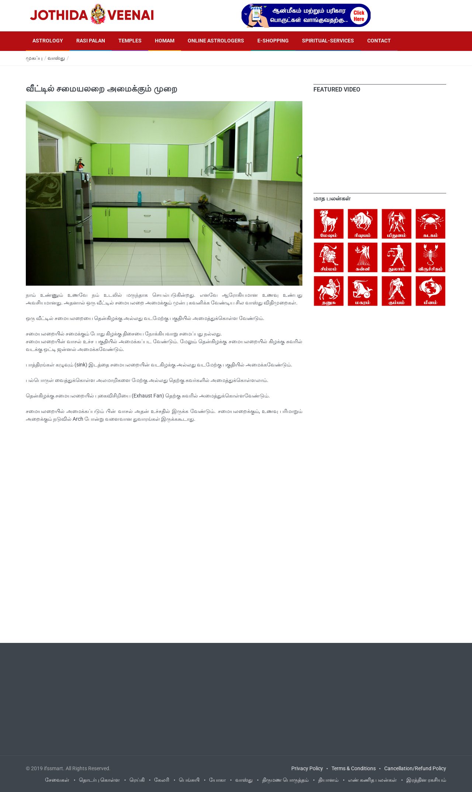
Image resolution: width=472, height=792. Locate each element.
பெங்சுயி (189, 780)
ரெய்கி (137, 780)
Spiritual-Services (328, 41)
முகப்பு (34, 58)
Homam (164, 41)
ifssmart (53, 768)
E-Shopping (273, 41)
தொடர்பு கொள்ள (99, 780)
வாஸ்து (56, 58)
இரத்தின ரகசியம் (426, 780)
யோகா (217, 780)
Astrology (47, 41)
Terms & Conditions (354, 768)
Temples (130, 41)
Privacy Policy (307, 768)
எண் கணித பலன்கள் (372, 780)
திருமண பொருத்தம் (285, 780)
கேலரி (161, 780)
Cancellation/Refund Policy (415, 768)
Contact (379, 41)
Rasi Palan (90, 41)
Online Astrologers (216, 41)
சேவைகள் (57, 780)
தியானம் (328, 780)
